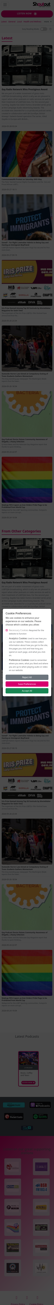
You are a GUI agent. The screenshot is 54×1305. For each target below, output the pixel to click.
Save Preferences (27, 684)
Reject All (27, 677)
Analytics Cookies (18, 638)
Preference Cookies (19, 660)
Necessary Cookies (18, 630)
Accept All (27, 690)
